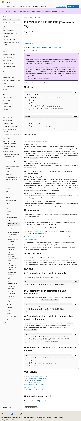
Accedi (77, 2)
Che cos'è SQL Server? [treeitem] (10, 39)
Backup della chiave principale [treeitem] (13, 229)
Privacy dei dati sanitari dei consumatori (11, 420)
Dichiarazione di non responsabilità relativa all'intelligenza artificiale (17, 417)
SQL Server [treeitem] (6, 26)
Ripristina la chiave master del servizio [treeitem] (13, 282)
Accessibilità (40, 420)
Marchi (47, 420)
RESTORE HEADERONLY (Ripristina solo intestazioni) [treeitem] (12, 266)
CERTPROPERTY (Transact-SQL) (34, 389)
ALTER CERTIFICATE (30, 239)
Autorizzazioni (28, 41)
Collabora (55, 417)
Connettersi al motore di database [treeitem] (10, 48)
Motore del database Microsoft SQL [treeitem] (11, 43)
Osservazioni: (28, 39)
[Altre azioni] (77, 17)
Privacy (61, 417)
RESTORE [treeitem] (11, 244)
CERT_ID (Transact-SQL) (31, 387)
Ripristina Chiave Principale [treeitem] (12, 278)
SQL (31, 17)
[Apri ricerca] (73, 2)
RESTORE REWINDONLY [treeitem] (12, 292)
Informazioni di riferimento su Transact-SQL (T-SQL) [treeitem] (12, 160)
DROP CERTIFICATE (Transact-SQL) (34, 380)
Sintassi (27, 34)
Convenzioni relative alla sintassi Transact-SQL (39, 83)
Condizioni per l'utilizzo (29, 420)
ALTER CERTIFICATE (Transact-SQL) (35, 378)
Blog (48, 417)
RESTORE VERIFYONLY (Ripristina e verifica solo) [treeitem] (13, 299)
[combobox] (11, 19)
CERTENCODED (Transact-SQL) (33, 382)
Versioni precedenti (40, 417)
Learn (25, 17)
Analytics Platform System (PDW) (52, 47)
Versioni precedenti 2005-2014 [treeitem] (10, 33)
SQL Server (37, 17)
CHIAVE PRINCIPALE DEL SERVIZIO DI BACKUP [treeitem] (13, 234)
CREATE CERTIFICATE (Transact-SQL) (35, 376)
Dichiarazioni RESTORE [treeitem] (11, 248)
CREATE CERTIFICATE (41, 233)
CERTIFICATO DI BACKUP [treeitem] (12, 224)
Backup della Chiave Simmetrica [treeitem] (13, 240)
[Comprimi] (19, 16)
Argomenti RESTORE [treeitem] (13, 252)
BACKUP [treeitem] (10, 220)
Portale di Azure (61, 6)
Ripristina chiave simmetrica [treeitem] (12, 287)
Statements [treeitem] (10, 209)
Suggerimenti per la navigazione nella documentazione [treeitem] (11, 29)
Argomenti (28, 36)
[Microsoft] (3, 2)
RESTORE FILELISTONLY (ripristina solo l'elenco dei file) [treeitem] (13, 257)
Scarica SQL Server (73, 6)
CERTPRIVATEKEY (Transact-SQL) (34, 385)
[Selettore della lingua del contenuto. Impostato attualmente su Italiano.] (4, 414)
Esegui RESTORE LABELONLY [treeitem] (12, 273)
